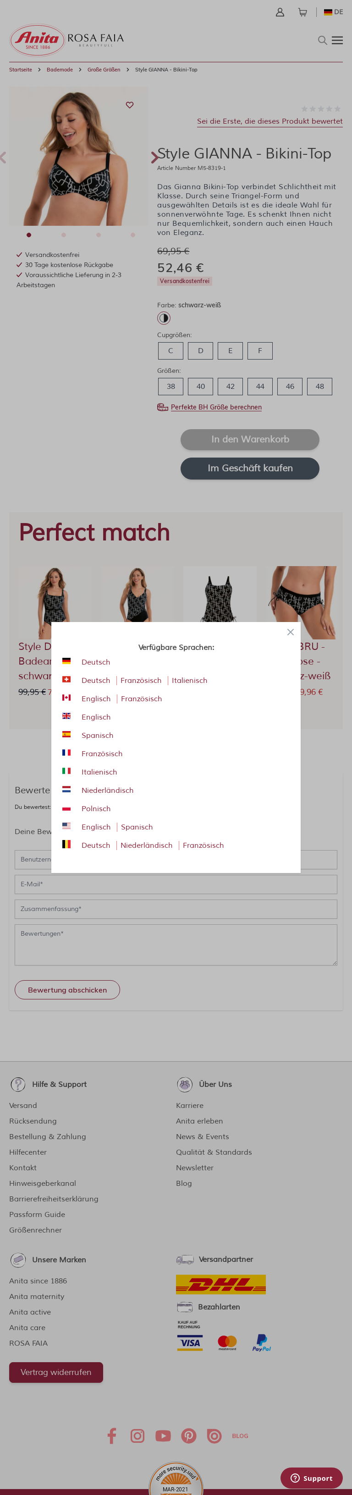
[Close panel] (290, 632)
